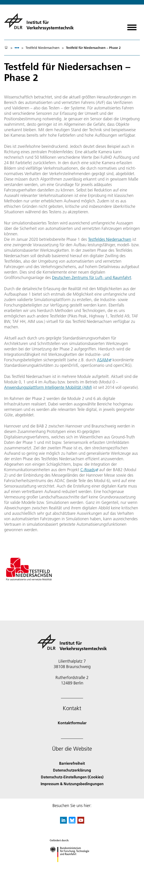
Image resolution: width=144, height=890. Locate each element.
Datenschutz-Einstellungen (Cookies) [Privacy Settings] (72, 776)
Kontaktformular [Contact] (72, 722)
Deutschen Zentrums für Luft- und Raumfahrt (91, 277)
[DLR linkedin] (63, 822)
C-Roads (87, 469)
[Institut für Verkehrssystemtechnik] (39, 21)
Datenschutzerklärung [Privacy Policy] (72, 770)
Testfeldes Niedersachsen (109, 239)
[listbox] (17, 47)
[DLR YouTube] (80, 822)
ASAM (102, 359)
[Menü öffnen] (132, 25)
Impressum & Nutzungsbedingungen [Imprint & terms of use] (72, 783)
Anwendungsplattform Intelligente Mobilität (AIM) (48, 387)
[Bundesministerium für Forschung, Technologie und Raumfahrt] (72, 866)
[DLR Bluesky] (72, 822)
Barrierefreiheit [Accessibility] (72, 763)
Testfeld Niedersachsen (43, 47)
